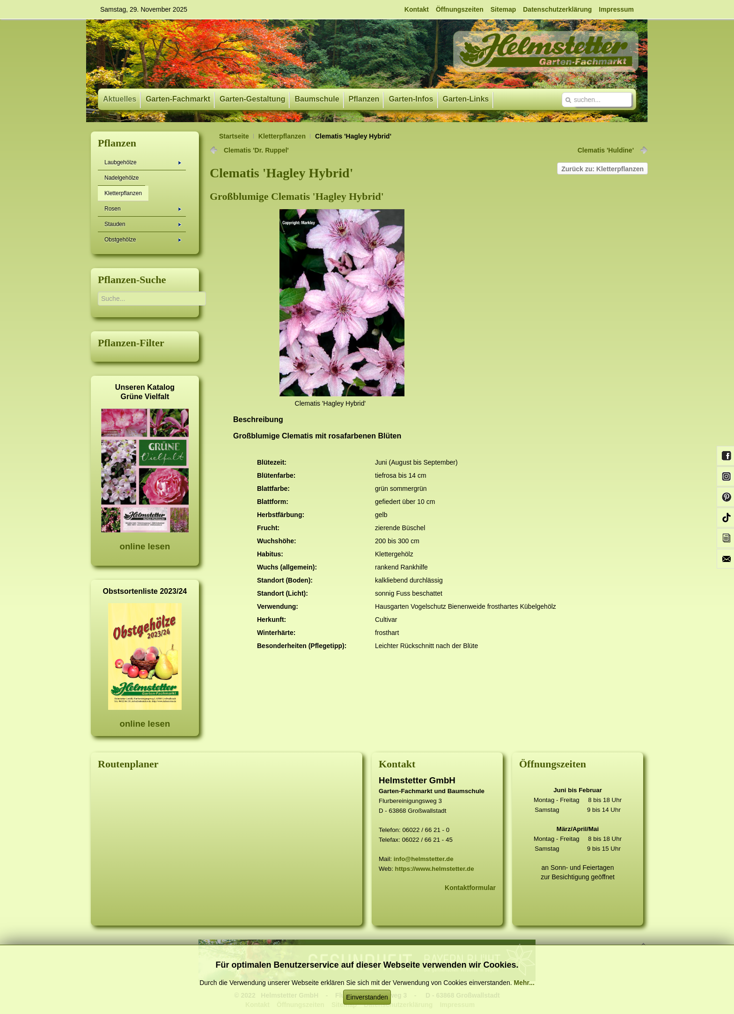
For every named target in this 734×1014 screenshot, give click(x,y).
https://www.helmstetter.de (434, 868)
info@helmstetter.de (424, 858)
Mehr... (524, 982)
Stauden (142, 224)
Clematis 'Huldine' (606, 150)
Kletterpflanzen (282, 136)
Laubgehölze (142, 162)
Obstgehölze (142, 239)
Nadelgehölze (121, 178)
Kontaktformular (470, 887)
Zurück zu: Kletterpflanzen (602, 169)
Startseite (234, 136)
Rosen (142, 208)
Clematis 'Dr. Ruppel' (256, 150)
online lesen (144, 546)
